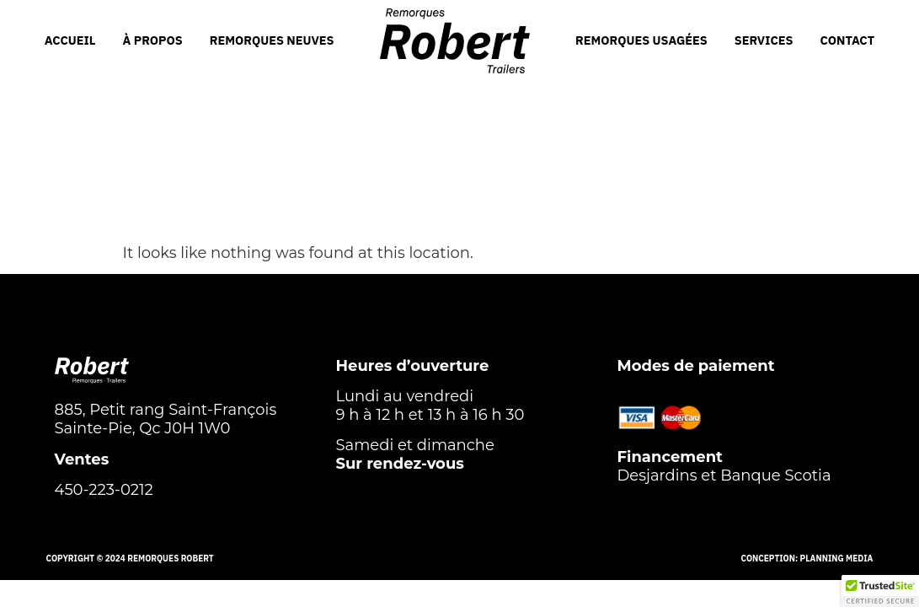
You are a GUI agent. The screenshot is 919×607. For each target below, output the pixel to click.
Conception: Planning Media (807, 558)
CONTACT (847, 40)
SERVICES (764, 40)
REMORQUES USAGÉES (641, 40)
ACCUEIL (70, 40)
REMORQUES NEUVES (272, 40)
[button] (880, 591)
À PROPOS (153, 40)
